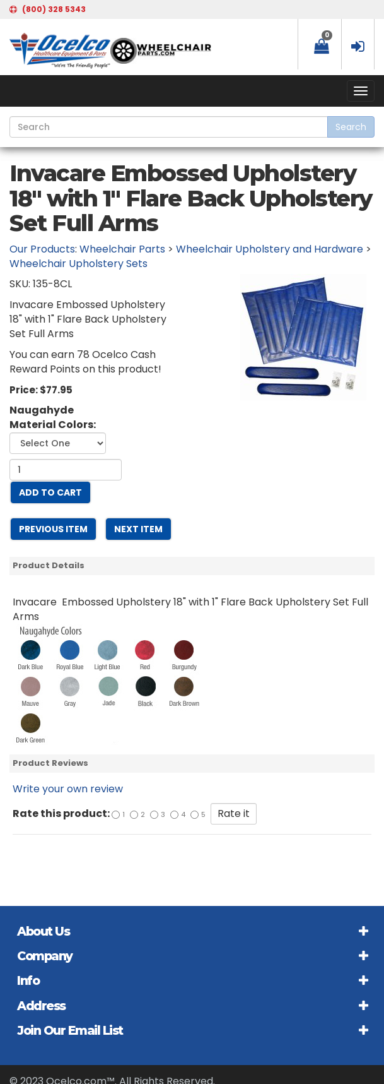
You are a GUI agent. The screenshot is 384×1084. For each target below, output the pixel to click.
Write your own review (68, 789)
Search (350, 127)
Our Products (42, 249)
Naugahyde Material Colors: (52, 417)
